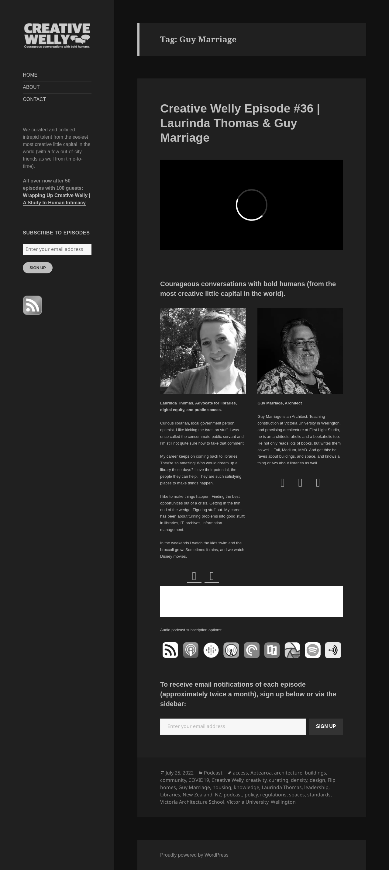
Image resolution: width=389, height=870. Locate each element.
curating (278, 780)
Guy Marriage (194, 787)
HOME (30, 75)
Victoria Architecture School (192, 802)
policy (251, 794)
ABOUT (31, 87)
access (240, 772)
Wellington (283, 802)
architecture (288, 772)
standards (319, 794)
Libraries (170, 794)
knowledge (246, 787)
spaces (297, 794)
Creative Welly (227, 780)
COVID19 (198, 780)
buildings (315, 772)
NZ (218, 794)
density (299, 780)
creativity (256, 780)
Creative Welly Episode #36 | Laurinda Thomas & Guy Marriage (240, 123)
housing (221, 787)
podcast (233, 794)
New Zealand (197, 794)
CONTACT (34, 99)
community (173, 780)
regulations (273, 794)
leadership (316, 787)
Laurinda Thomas (282, 787)
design (317, 780)
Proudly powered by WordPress (194, 855)
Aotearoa (261, 772)
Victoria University (247, 802)
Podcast (213, 772)
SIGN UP (37, 267)
